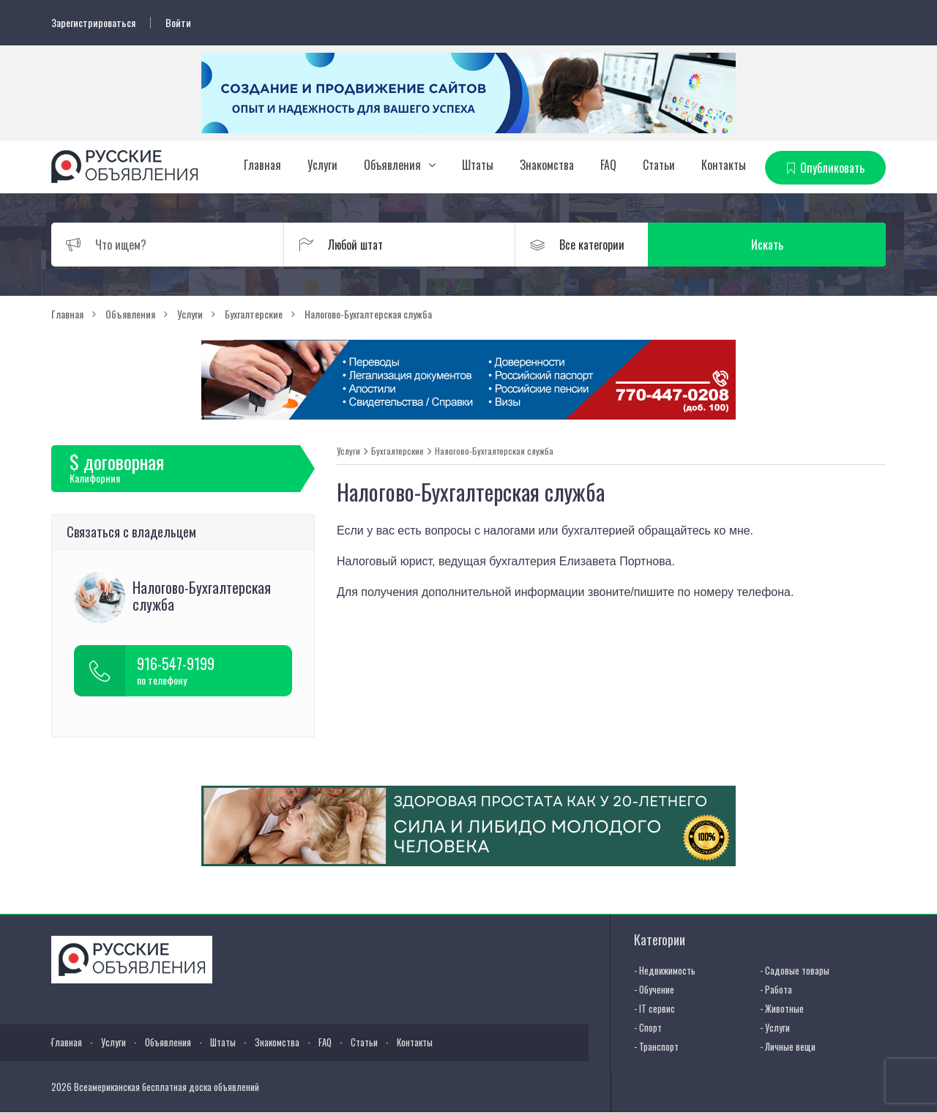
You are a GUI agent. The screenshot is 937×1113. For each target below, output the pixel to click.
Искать (816, 244)
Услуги (322, 164)
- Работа (776, 989)
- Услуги (775, 1027)
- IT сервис (654, 1008)
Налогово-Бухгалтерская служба (494, 451)
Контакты (723, 164)
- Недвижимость (664, 970)
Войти (178, 23)
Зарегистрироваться (93, 23)
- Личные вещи (787, 1046)
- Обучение (654, 989)
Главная (262, 164)
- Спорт (648, 1027)
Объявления (392, 164)
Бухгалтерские (397, 451)
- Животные (782, 1008)
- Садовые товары (794, 970)
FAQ (608, 164)
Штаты (477, 164)
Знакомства (547, 164)
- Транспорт (656, 1046)
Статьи (659, 164)
